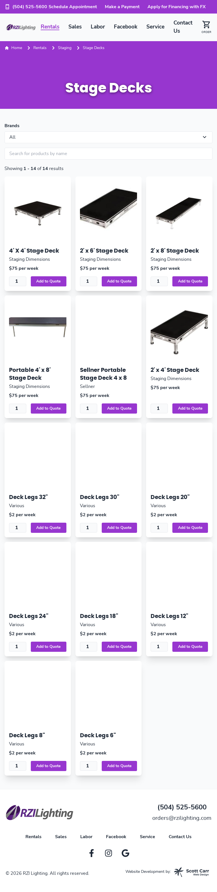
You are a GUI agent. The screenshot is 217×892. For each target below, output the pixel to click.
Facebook (125, 27)
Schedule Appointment (73, 7)
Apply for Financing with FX (176, 7)
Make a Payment (122, 7)
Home (13, 48)
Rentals (50, 27)
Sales (75, 27)
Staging (64, 48)
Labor (98, 27)
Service (155, 27)
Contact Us (180, 836)
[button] (204, 27)
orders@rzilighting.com (181, 818)
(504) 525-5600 (26, 7)
